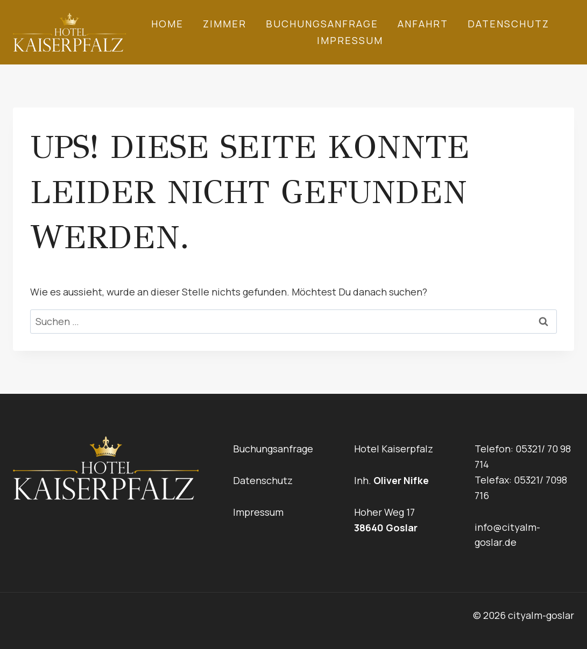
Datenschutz (508, 23)
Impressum (350, 40)
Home (167, 23)
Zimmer (224, 23)
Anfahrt (423, 23)
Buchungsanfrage (322, 23)
